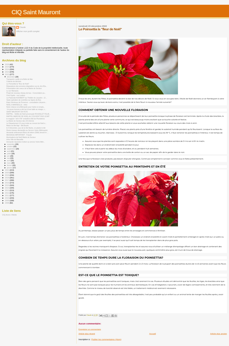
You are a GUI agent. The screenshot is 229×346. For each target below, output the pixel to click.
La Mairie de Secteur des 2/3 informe (20, 121)
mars (9, 163)
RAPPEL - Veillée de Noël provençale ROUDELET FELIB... (28, 114)
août (9, 151)
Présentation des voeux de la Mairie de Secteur (24, 88)
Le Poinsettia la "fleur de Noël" (17, 84)
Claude (22, 27)
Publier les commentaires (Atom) (106, 339)
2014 (7, 188)
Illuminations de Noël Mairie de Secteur (21, 137)
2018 (7, 178)
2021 (7, 170)
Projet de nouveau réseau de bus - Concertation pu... (26, 93)
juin (8, 156)
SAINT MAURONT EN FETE (17, 112)
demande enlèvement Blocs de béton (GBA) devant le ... (27, 132)
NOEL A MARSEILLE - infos (16, 105)
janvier (10, 168)
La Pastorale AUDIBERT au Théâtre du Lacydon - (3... (26, 98)
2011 (7, 195)
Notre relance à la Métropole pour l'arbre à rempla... (25, 107)
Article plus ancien (218, 334)
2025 (7, 67)
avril (9, 160)
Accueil (152, 334)
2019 (7, 175)
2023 (7, 72)
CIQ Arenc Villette (9, 215)
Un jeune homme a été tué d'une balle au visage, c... (26, 109)
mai (8, 158)
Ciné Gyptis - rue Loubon (15, 95)
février (9, 165)
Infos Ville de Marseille (14, 139)
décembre (11, 77)
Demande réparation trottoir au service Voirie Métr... (25, 142)
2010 (7, 198)
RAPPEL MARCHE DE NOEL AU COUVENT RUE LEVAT (27, 116)
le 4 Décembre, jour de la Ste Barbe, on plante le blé (25, 128)
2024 (7, 69)
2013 (7, 190)
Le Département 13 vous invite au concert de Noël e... (26, 123)
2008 (7, 203)
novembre (11, 144)
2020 (7, 172)
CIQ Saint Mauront (35, 12)
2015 (7, 185)
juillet (9, 154)
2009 (7, 200)
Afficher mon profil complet (27, 31)
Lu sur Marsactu (12, 91)
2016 (7, 183)
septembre (11, 149)
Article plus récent (87, 334)
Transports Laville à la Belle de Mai (19, 79)
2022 (7, 74)
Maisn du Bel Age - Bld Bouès (17, 125)
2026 (7, 64)
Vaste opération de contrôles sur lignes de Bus (23, 100)
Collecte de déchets (13, 81)
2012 (7, 193)
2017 (7, 180)
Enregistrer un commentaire (90, 329)
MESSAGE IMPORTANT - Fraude (19, 135)
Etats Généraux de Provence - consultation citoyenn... (26, 102)
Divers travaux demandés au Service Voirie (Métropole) (27, 130)
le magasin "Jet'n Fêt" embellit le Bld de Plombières (25, 119)
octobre (10, 146)
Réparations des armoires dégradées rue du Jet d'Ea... (26, 86)
